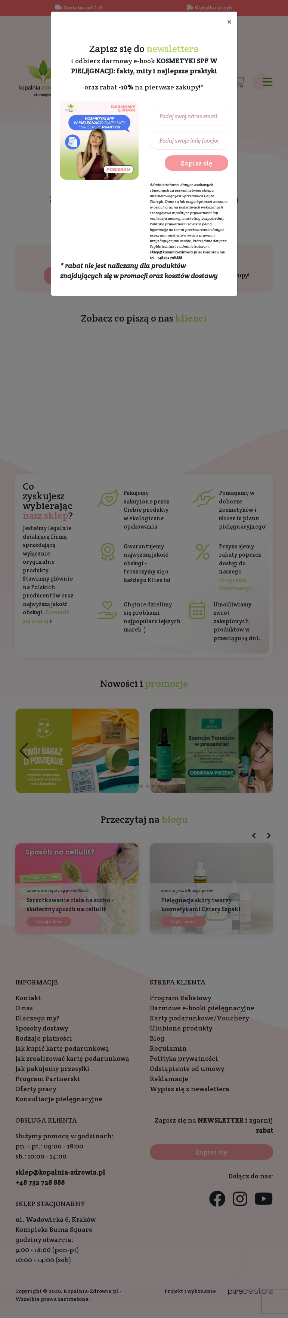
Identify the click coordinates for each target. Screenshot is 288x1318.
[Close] (229, 22)
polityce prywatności (194, 212)
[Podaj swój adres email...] (189, 116)
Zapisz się (196, 163)
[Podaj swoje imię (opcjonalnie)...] (189, 140)
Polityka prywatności (168, 224)
